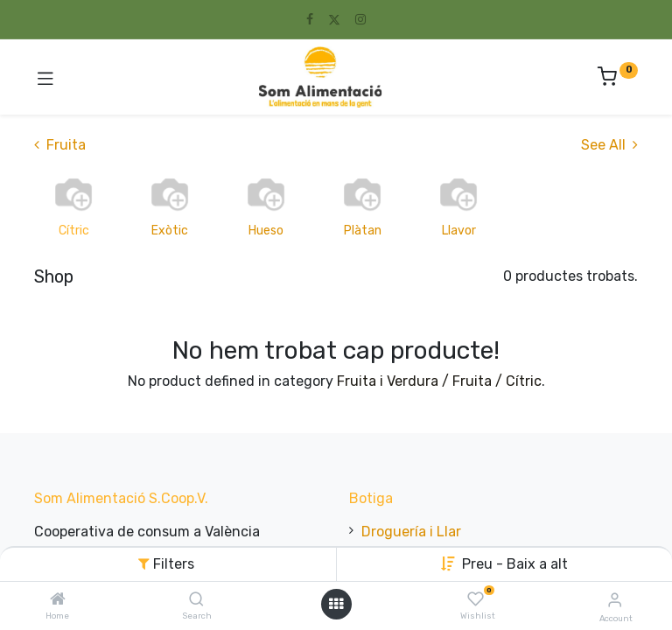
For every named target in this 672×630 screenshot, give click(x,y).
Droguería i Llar (411, 531)
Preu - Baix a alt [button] (515, 564)
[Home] (58, 600)
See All (609, 144)
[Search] (196, 600)
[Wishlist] (475, 599)
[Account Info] (614, 600)
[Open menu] (336, 603)
